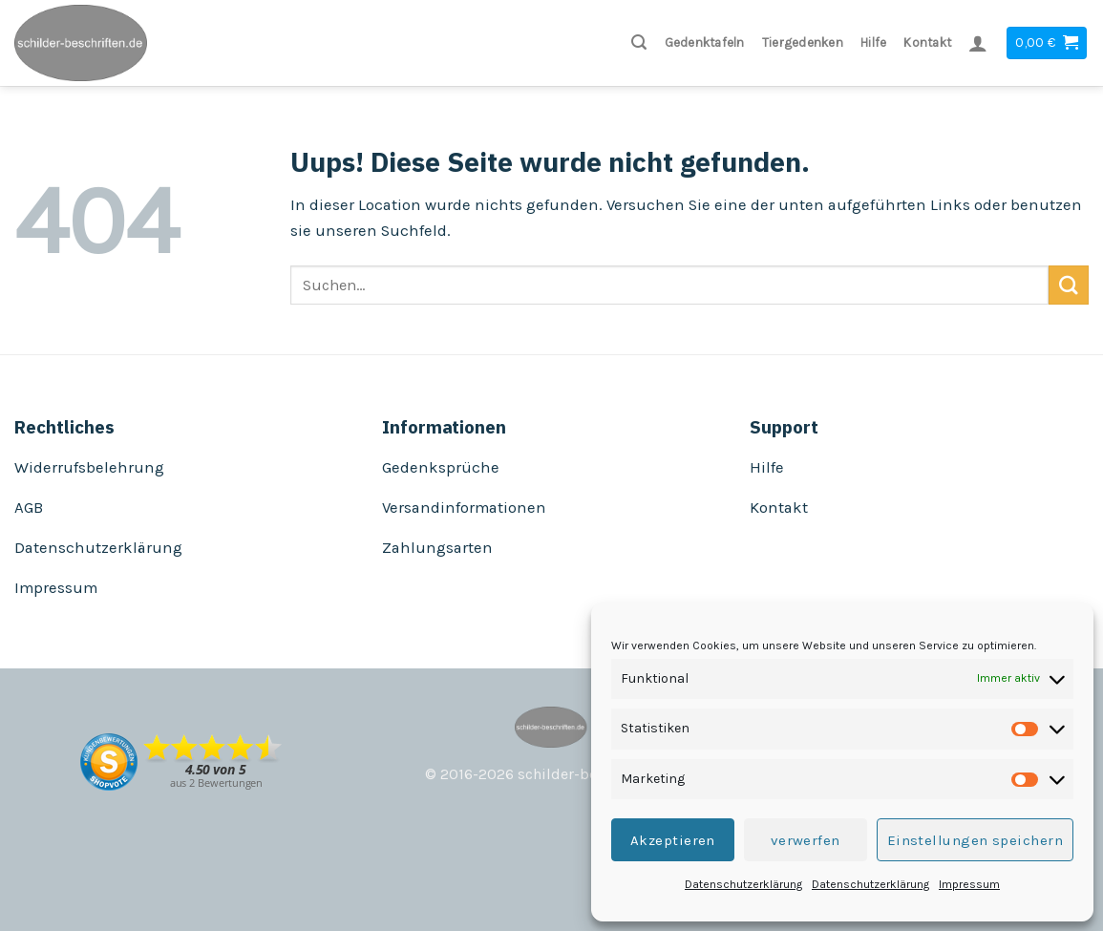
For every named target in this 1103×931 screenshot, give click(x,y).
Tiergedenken (802, 42)
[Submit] (1069, 285)
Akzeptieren (672, 840)
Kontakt (927, 42)
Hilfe (873, 42)
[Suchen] (639, 42)
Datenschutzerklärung (743, 884)
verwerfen (805, 840)
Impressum (969, 884)
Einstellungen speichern (975, 840)
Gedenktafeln (705, 42)
